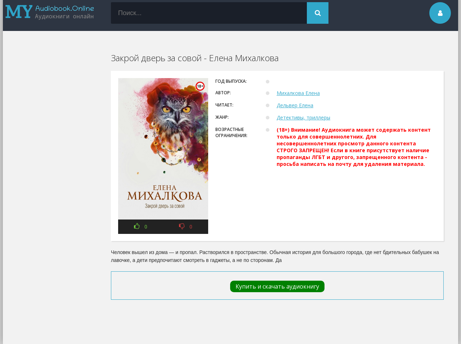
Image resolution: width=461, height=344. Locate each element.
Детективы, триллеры (303, 117)
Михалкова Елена (298, 93)
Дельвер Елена (295, 105)
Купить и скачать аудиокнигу (277, 286)
